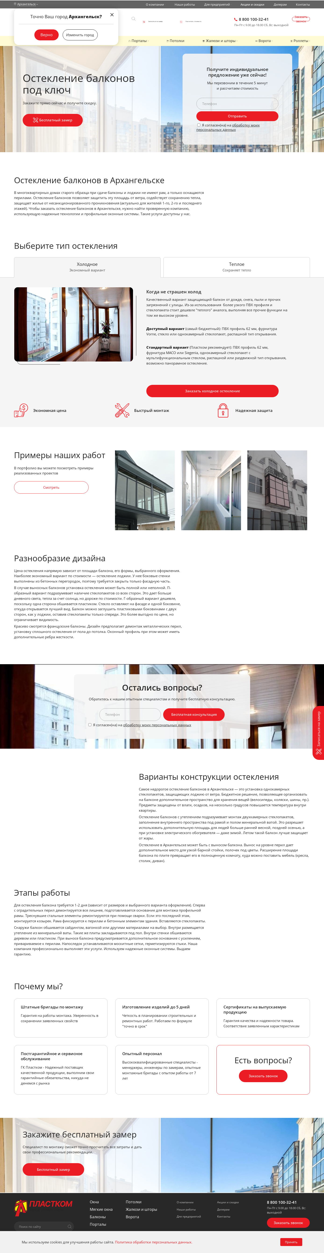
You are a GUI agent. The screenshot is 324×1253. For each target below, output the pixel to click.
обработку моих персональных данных (228, 127)
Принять (291, 1242)
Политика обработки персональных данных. (153, 1242)
